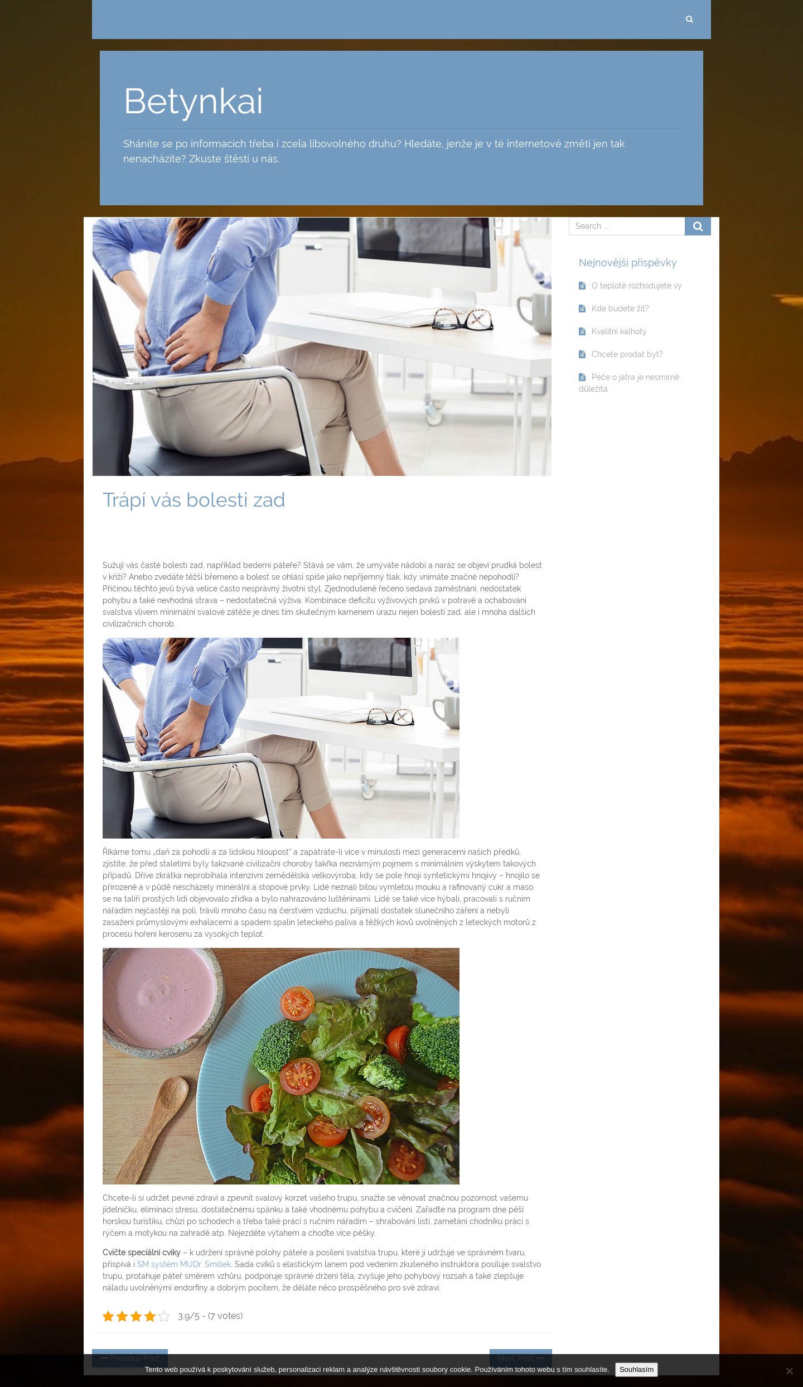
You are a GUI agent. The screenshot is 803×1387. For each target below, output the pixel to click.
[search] (689, 19)
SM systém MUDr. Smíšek (184, 1264)
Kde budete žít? (620, 308)
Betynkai (193, 101)
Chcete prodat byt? (627, 354)
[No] (789, 1370)
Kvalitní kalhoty (619, 331)
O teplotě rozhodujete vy (637, 285)
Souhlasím (637, 1369)
